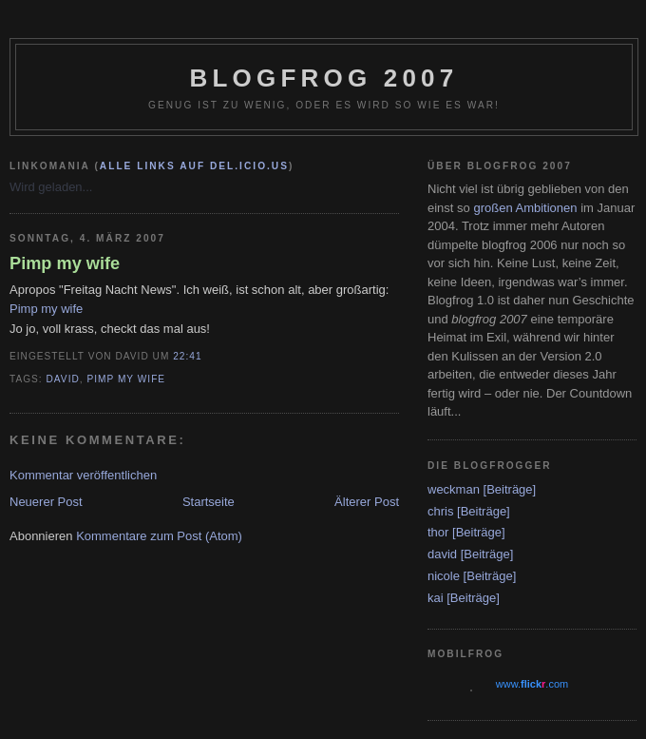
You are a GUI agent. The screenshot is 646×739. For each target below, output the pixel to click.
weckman (454, 489)
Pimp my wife (65, 263)
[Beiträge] (510, 489)
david (63, 379)
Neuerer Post (46, 502)
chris (440, 511)
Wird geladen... (51, 187)
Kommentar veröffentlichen (83, 475)
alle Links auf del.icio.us (194, 166)
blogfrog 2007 (324, 78)
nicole (444, 576)
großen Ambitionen (525, 208)
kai (436, 598)
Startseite (208, 502)
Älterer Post (366, 502)
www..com (532, 684)
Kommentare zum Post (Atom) (159, 536)
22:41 (187, 356)
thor (438, 532)
